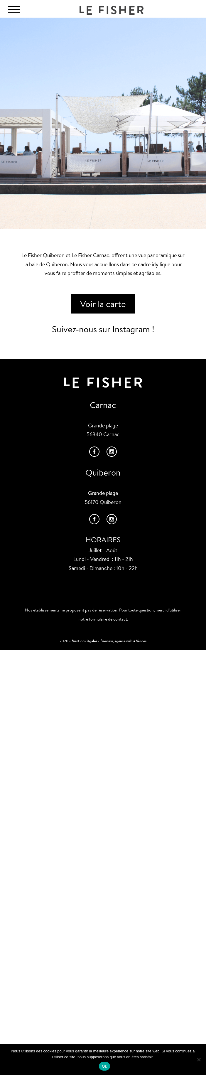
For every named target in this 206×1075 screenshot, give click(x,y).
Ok (104, 1066)
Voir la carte (103, 304)
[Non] (199, 1059)
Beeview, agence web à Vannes (123, 640)
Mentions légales (84, 640)
